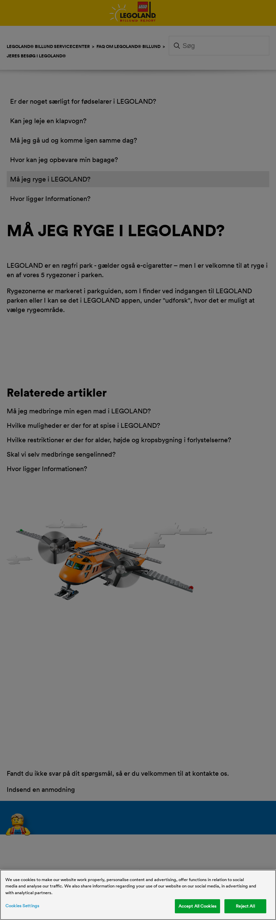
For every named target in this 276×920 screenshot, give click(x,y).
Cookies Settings (22, 905)
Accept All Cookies (197, 906)
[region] (138, 895)
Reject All (245, 906)
